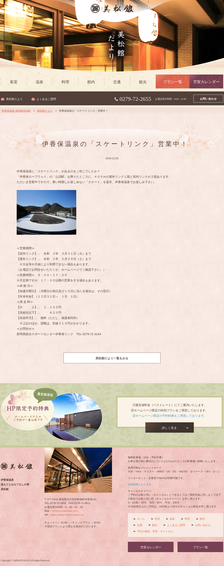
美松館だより (14, 99)
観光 (143, 82)
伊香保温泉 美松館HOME (16, 110)
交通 (117, 82)
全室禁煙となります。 (141, 484)
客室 (13, 82)
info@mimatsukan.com (65, 510)
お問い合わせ (208, 98)
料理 (65, 82)
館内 (91, 82)
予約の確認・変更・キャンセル (155, 531)
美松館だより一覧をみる (112, 358)
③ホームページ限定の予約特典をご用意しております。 (169, 415)
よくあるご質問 (46, 99)
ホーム (141, 518)
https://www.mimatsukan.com (67, 514)
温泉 (39, 82)
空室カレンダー (206, 82)
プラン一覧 (172, 82)
